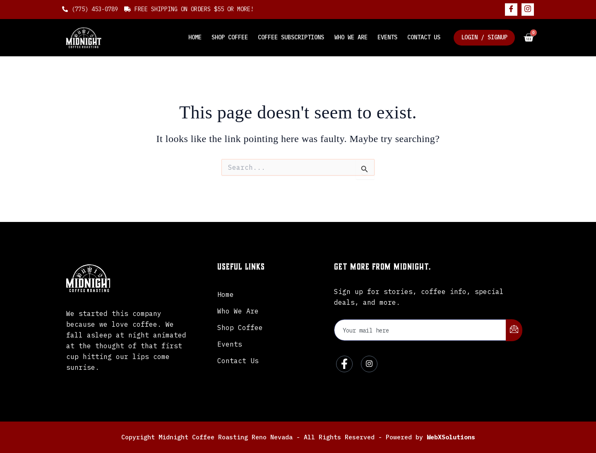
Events (387, 37)
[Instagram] (528, 9)
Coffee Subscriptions (291, 37)
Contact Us (423, 37)
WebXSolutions (451, 437)
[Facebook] (511, 9)
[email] (420, 330)
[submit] (514, 330)
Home (195, 37)
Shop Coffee (230, 37)
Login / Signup (484, 37)
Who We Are (351, 37)
